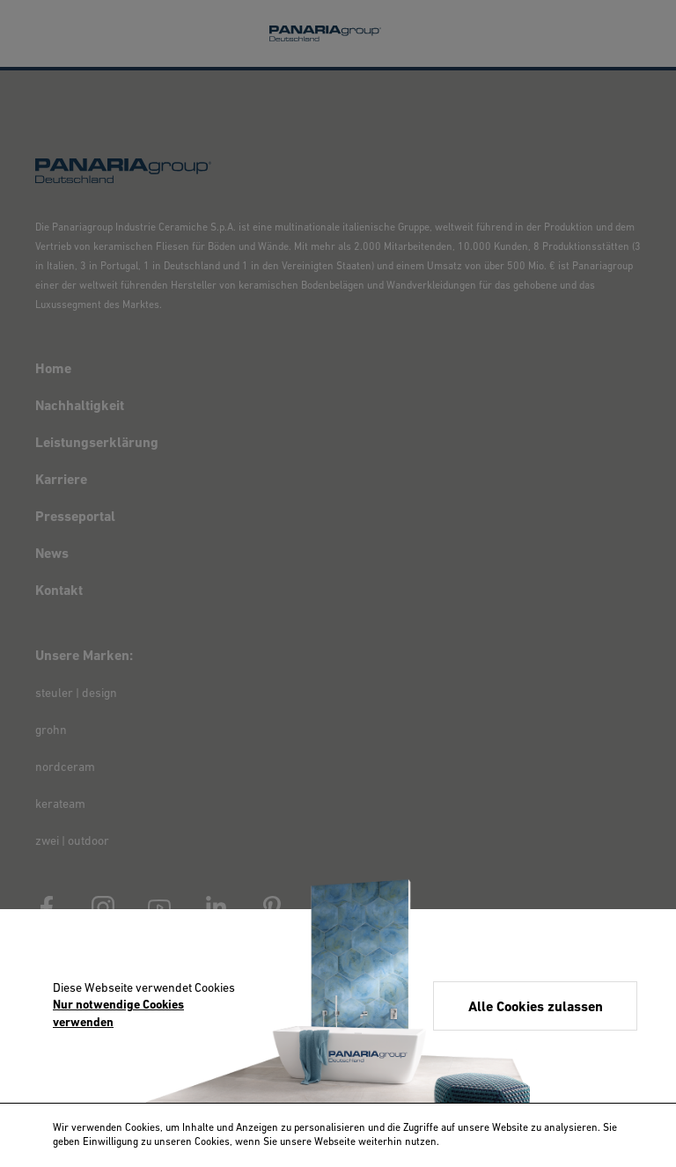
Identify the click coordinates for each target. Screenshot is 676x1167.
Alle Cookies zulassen (535, 1008)
